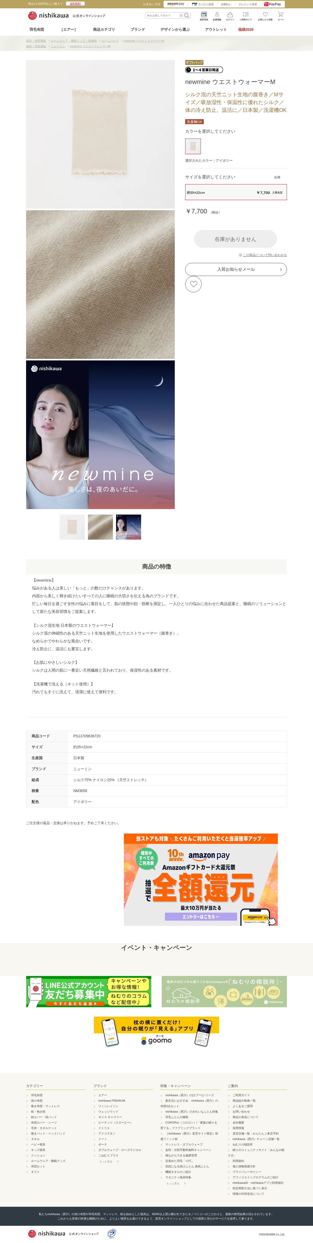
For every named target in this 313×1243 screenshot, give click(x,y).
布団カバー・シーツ (44, 1122)
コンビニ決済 (206, 4)
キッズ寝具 (38, 1149)
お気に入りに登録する (193, 284)
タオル (35, 1139)
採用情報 (238, 1128)
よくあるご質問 (243, 1106)
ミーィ (102, 1139)
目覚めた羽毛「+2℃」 (179, 1160)
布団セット (38, 1166)
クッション (38, 1155)
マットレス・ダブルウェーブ (184, 1144)
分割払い (226, 4)
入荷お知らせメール (236, 269)
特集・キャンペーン (175, 1086)
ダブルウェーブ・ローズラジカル (119, 1149)
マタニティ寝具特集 (178, 1177)
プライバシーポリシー (247, 1171)
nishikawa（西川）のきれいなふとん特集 (191, 1111)
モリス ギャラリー (110, 1117)
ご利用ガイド (245, 15)
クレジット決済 (248, 4)
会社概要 (238, 1122)
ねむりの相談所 (243, 1144)
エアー (102, 1095)
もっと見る (105, 1161)
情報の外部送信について (248, 1193)
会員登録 (217, 15)
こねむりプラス (108, 1155)
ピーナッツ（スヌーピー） (115, 1122)
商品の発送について (245, 1117)
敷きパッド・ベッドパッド (48, 1133)
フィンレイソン (108, 1106)
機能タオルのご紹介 (178, 1171)
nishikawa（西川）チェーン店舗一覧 (256, 1139)
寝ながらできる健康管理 (181, 1155)
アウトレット (216, 29)
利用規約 (238, 1160)
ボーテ (102, 1144)
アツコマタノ (107, 1133)
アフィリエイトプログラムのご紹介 (256, 1177)
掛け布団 (37, 1100)
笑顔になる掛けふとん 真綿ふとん (187, 1166)
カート (281, 15)
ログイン (230, 15)
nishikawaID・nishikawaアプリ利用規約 (258, 1182)
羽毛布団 (36, 29)
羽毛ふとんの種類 (176, 1117)
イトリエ (104, 1128)
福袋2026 (246, 29)
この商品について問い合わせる (265, 255)
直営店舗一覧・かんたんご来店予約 (256, 1133)
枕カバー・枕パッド (44, 1117)
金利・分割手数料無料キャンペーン (188, 1149)
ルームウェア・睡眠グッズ (48, 1160)
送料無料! (75, 3)
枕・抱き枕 (38, 1111)
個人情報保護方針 (244, 1166)
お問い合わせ (241, 1111)
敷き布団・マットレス (45, 1106)
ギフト (35, 1171)
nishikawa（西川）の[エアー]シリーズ (189, 1095)
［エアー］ (68, 29)
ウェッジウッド (108, 1111)
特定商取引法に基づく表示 (250, 1188)
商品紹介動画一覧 (244, 1100)
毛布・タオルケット (44, 1128)
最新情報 (204, 15)
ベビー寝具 (38, 1144)
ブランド (100, 1086)
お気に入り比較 (265, 15)
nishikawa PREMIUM (111, 1100)
